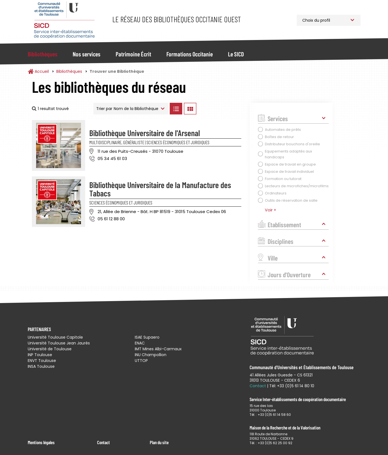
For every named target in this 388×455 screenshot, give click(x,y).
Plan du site (159, 442)
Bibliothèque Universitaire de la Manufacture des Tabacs (160, 189)
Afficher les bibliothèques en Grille (190, 108)
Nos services (86, 54)
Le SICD (236, 54)
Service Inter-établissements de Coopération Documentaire (64, 20)
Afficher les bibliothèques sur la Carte (221, 108)
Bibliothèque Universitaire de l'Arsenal (144, 133)
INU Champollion (150, 355)
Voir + (270, 210)
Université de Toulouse (50, 349)
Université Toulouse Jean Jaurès (59, 343)
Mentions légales (41, 442)
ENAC (140, 343)
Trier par (104, 108)
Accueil (42, 71)
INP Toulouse (40, 355)
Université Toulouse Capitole (55, 337)
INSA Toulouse (41, 366)
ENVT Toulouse (42, 360)
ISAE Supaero (147, 337)
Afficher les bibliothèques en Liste (176, 108)
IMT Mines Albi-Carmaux (158, 349)
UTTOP (141, 360)
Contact (103, 442)
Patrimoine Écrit (133, 54)
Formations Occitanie (189, 54)
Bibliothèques (42, 54)
